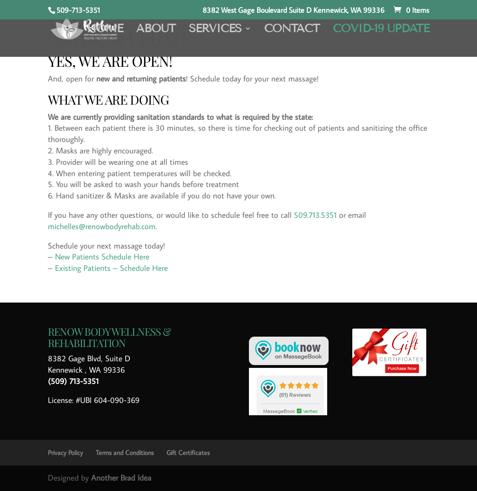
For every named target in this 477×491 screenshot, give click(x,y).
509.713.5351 (315, 215)
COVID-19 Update (381, 30)
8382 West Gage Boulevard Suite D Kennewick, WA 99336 (293, 10)
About (155, 30)
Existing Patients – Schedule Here (111, 268)
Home (105, 30)
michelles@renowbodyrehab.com (102, 226)
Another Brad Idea (121, 478)
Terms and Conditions (125, 452)
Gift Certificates (188, 452)
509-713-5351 (78, 10)
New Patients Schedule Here (102, 256)
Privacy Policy (65, 452)
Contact (292, 30)
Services (215, 30)
